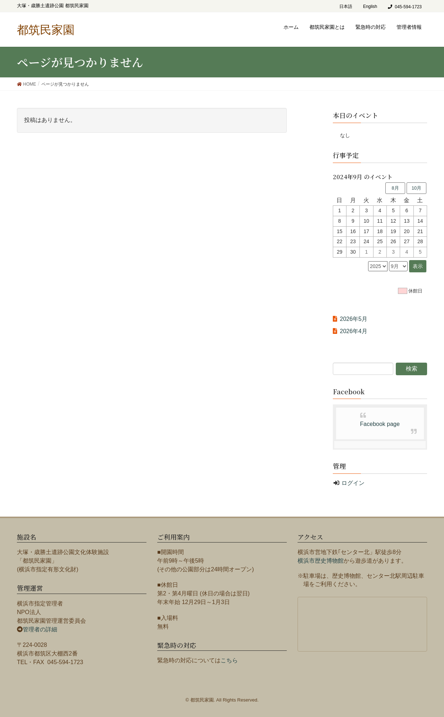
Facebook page (380, 424)
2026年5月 (354, 319)
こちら (229, 660)
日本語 (345, 6)
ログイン (352, 483)
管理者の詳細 (40, 629)
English (370, 6)
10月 (416, 188)
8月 (395, 188)
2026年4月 (354, 331)
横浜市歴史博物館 (321, 561)
